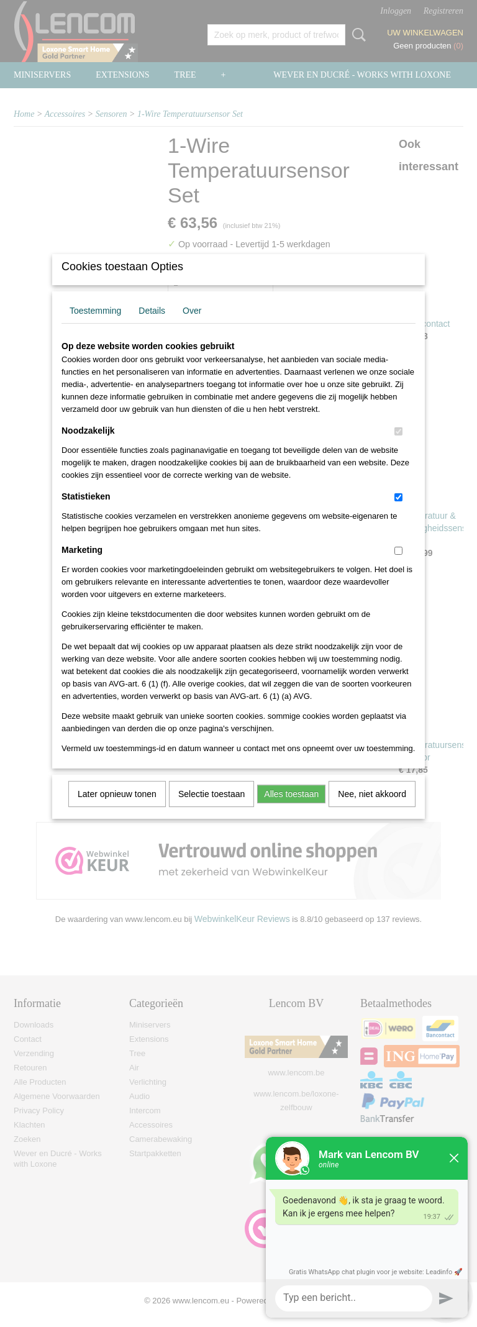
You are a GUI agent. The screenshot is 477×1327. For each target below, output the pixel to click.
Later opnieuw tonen (117, 810)
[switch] (398, 448)
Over (192, 327)
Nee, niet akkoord (372, 810)
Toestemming (95, 327)
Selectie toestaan (211, 810)
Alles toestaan (291, 810)
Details (152, 327)
